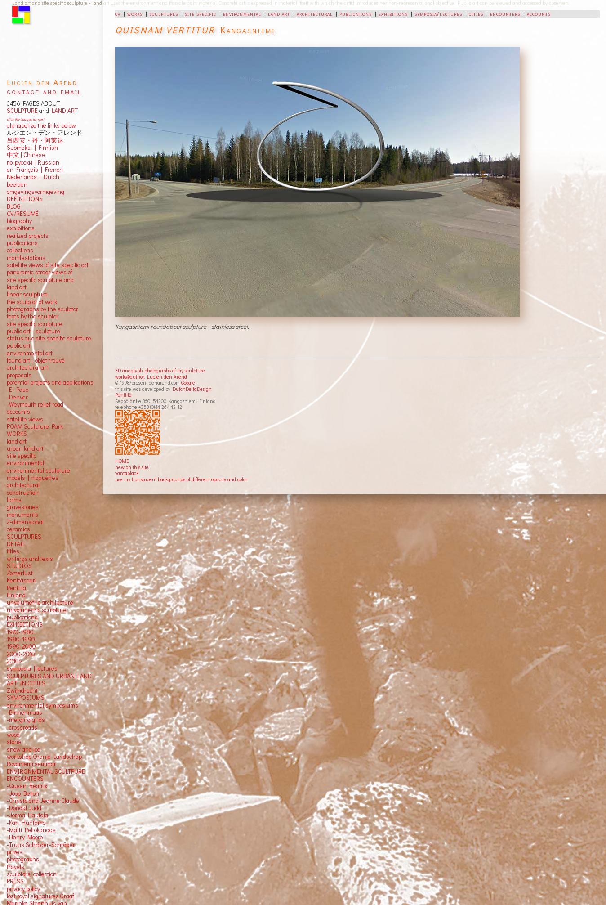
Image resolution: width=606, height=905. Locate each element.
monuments (22, 515)
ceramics (18, 529)
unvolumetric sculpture (37, 610)
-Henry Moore (25, 837)
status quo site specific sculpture (49, 338)
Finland (16, 595)
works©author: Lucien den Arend (151, 376)
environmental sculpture (38, 470)
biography (19, 221)
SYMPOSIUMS (26, 698)
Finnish (47, 147)
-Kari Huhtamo (26, 823)
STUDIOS (19, 566)
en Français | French (35, 170)
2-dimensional (25, 522)
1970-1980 (20, 632)
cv (117, 13)
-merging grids (26, 720)
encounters (505, 13)
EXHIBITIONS (25, 624)
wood (13, 734)
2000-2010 (21, 654)
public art (19, 345)
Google (188, 382)
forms (14, 500)
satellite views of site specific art (48, 265)
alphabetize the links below (41, 125)
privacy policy (23, 889)
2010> (14, 661)
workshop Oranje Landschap (44, 757)
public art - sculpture (33, 331)
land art (279, 13)
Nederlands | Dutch (33, 177)
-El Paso (17, 389)
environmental (242, 13)
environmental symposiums (42, 705)
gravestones (23, 507)
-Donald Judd (24, 808)
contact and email (44, 91)
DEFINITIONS (25, 199)
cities (476, 13)
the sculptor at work (32, 302)
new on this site (132, 467)
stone (14, 742)
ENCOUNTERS (25, 779)
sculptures (163, 13)
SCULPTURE (22, 111)
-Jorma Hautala (27, 815)
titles (13, 551)
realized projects (28, 236)
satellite (17, 419)
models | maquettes (32, 478)
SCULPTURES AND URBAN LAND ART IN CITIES (49, 679)
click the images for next (25, 118)
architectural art (27, 367)
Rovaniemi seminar (31, 764)
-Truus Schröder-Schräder (41, 845)
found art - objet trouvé (36, 360)
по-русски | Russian (33, 162)
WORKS (17, 434)
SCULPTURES (24, 537)
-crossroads (22, 727)
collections (20, 250)
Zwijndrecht (22, 690)
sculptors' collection (32, 874)
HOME (122, 460)
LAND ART (63, 111)
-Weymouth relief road (35, 404)
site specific (200, 13)
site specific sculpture (34, 324)
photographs (23, 859)
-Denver (17, 397)
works (135, 13)
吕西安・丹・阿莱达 (35, 140)
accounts (539, 13)
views (35, 419)
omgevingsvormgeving (35, 192)
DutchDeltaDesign (192, 388)
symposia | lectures (32, 668)
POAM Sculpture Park (35, 426)
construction (23, 492)
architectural (315, 13)
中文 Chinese (26, 155)
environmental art (30, 353)
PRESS (15, 881)
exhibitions (393, 13)
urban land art (25, 448)
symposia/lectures (438, 13)
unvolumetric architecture (40, 602)
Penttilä (123, 394)
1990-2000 (21, 646)
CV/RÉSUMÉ (23, 214)
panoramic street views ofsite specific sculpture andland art (40, 279)
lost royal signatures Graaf (40, 896)
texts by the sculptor (32, 316)
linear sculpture (27, 294)
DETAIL (16, 544)
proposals (19, 375)
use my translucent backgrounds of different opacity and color (181, 479)
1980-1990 (21, 639)
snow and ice (23, 749)
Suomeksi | (21, 147)
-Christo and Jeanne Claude (43, 801)
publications (355, 13)
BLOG (14, 206)
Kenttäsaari (21, 580)
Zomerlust (20, 573)
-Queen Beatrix (27, 786)
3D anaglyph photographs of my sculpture (160, 370)
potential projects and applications (50, 382)
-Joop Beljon (23, 793)
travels (15, 867)
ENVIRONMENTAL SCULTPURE (46, 771)
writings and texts (30, 559)
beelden (17, 184)
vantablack (126, 473)
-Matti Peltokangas (31, 830)
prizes (14, 852)
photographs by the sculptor (42, 309)
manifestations (26, 258)
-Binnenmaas (24, 712)
